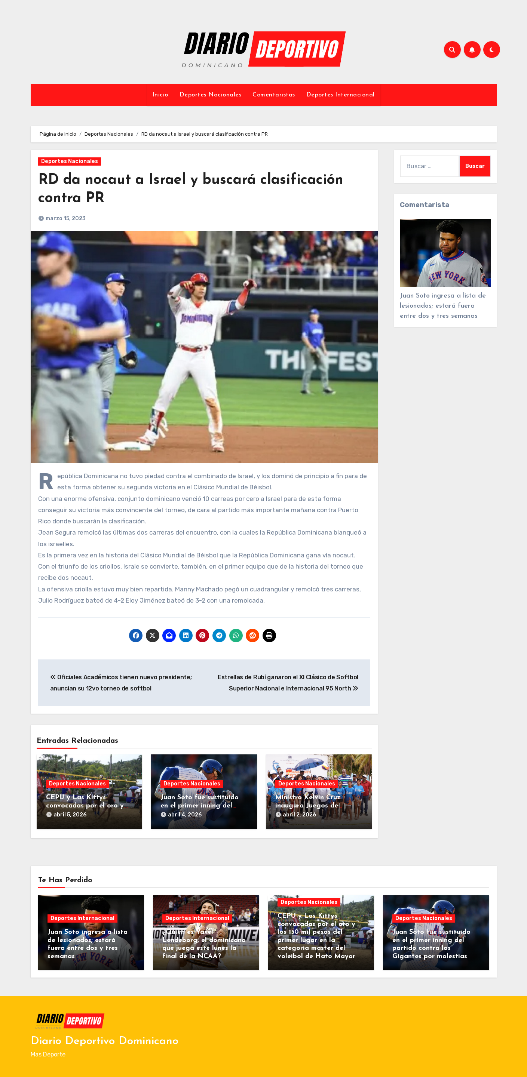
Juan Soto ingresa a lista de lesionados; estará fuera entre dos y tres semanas (443, 306)
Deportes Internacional (340, 95)
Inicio (160, 95)
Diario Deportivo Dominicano (104, 1041)
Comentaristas (273, 95)
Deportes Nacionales (211, 95)
